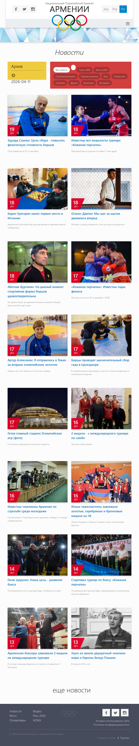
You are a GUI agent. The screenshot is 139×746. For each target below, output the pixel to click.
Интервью (104, 82)
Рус (123, 9)
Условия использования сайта (112, 720)
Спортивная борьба (65, 76)
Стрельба (60, 82)
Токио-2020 (84, 69)
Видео (37, 711)
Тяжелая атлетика (89, 76)
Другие (74, 82)
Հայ (106, 9)
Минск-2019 (101, 69)
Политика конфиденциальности (111, 724)
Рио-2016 (39, 716)
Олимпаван (18, 720)
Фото (13, 716)
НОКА (37, 720)
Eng (114, 9)
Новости (16, 711)
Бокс (106, 76)
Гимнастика (119, 76)
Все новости (62, 69)
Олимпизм (88, 82)
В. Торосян (123, 737)
